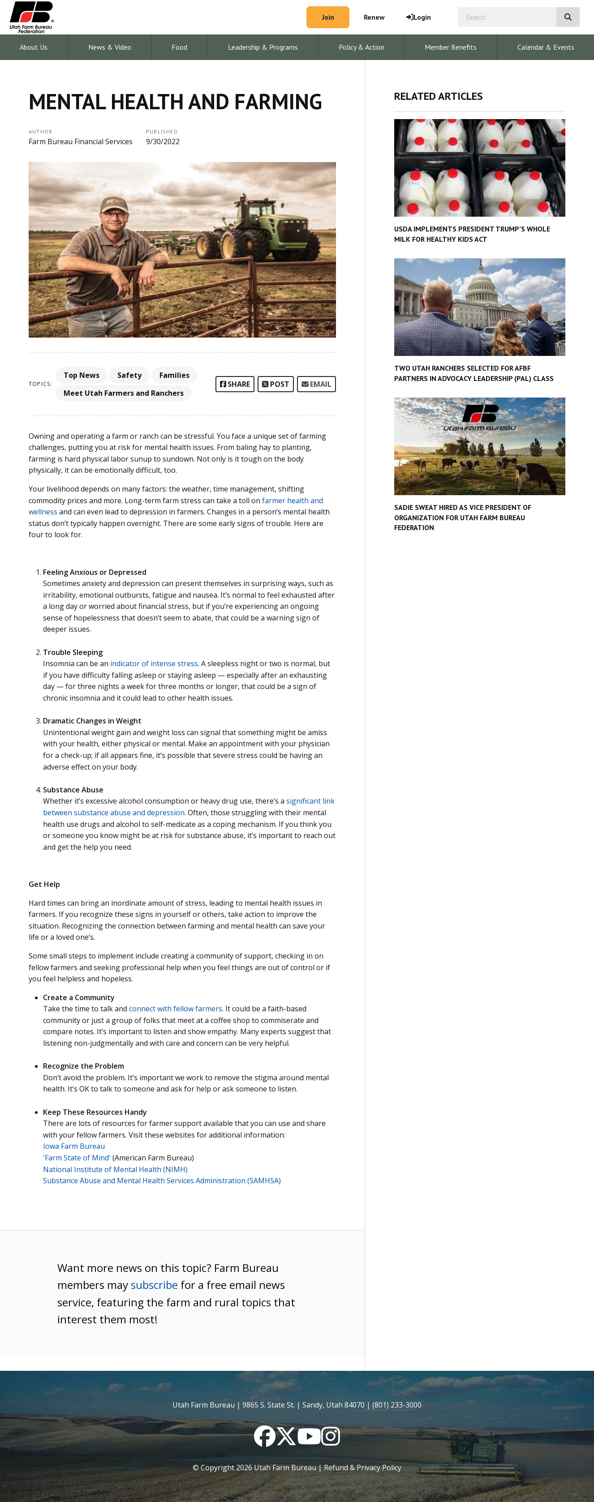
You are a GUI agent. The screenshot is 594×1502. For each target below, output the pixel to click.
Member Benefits (451, 47)
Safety (129, 375)
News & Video (109, 47)
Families (174, 375)
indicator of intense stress (154, 663)
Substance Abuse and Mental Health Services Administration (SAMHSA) (162, 1180)
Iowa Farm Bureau (74, 1146)
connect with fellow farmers (175, 1009)
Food (179, 47)
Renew (374, 17)
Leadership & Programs (263, 47)
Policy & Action (361, 47)
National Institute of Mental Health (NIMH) (115, 1169)
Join (328, 17)
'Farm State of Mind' (77, 1158)
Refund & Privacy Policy (362, 1467)
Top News (81, 375)
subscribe (154, 1284)
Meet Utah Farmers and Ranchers (124, 393)
